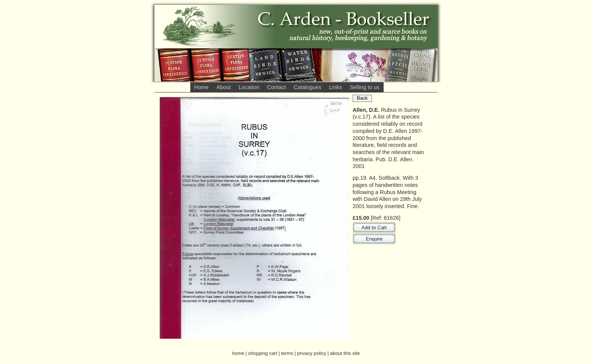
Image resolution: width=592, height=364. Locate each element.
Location (249, 87)
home (238, 353)
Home (201, 87)
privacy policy (311, 353)
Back (362, 98)
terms (287, 353)
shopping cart (262, 353)
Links (335, 87)
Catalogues (307, 87)
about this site (345, 353)
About (223, 87)
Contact (276, 87)
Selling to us (364, 87)
